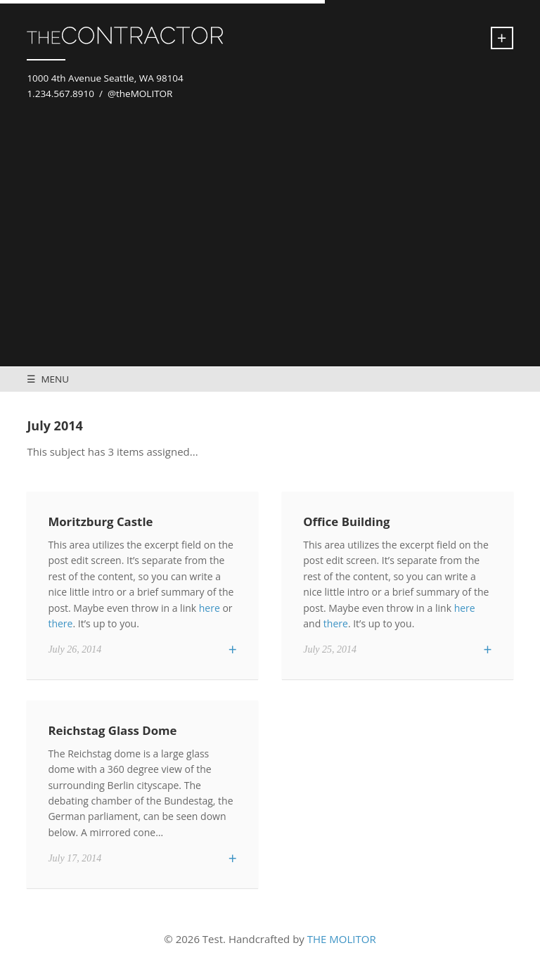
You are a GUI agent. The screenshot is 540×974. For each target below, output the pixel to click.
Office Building (346, 521)
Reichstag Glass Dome (112, 730)
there (60, 623)
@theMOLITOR (140, 93)
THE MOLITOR (341, 939)
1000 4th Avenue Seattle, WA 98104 (105, 78)
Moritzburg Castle (100, 521)
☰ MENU (48, 379)
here (209, 608)
